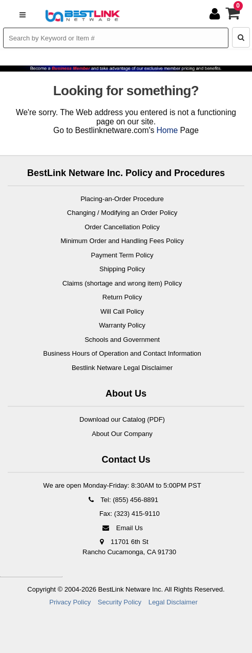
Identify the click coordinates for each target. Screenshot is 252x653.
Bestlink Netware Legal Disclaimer (122, 368)
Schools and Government (122, 339)
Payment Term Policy (122, 255)
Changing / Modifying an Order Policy (122, 212)
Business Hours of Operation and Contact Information (122, 353)
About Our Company (122, 434)
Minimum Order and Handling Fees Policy (122, 241)
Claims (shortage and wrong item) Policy (122, 283)
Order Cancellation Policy (122, 227)
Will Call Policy (122, 311)
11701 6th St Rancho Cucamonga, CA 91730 (129, 547)
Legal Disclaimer (173, 602)
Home (167, 130)
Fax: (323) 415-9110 (128, 513)
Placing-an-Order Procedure (122, 199)
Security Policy (119, 602)
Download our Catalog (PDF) (122, 419)
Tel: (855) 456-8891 (122, 500)
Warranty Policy (122, 325)
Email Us (122, 528)
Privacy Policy (70, 602)
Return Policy (122, 297)
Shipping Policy (122, 269)
